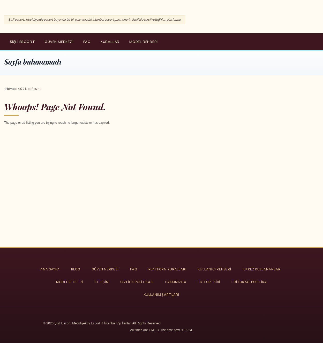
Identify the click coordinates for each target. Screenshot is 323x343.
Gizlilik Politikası (136, 282)
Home (10, 89)
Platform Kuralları (167, 269)
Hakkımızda (176, 282)
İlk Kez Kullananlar (262, 269)
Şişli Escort (22, 41)
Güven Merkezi (59, 41)
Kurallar (110, 41)
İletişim (101, 282)
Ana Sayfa (50, 269)
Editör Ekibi (209, 282)
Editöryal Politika (249, 282)
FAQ (87, 41)
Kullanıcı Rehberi (214, 269)
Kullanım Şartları (161, 294)
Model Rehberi (143, 41)
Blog (75, 269)
